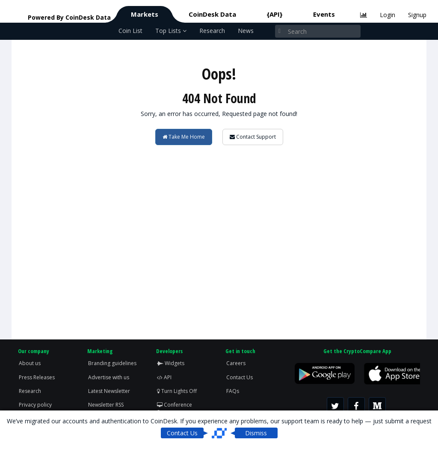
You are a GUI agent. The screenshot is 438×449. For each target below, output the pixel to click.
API (164, 377)
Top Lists (170, 31)
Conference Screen (174, 408)
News (246, 31)
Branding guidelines (112, 363)
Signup (417, 15)
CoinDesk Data (212, 14)
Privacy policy (35, 404)
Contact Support (253, 136)
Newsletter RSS (106, 404)
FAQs (232, 391)
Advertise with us (108, 377)
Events (324, 14)
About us (30, 363)
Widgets (170, 363)
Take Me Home (184, 136)
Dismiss (256, 433)
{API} (274, 14)
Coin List (130, 31)
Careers (236, 363)
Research (212, 31)
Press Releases (37, 377)
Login (387, 15)
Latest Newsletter (109, 391)
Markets (144, 14)
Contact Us (239, 377)
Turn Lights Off (177, 391)
